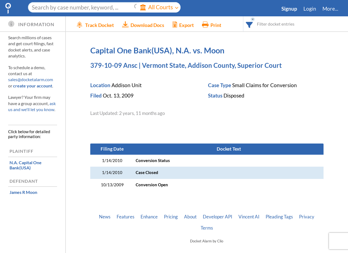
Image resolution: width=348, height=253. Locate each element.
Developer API (217, 217)
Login (309, 9)
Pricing (171, 217)
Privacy (306, 217)
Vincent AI (248, 217)
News (104, 217)
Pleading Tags (279, 217)
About (190, 217)
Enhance (149, 217)
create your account (32, 85)
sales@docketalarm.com (30, 79)
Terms (207, 228)
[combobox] (249, 23)
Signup (289, 9)
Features (125, 217)
